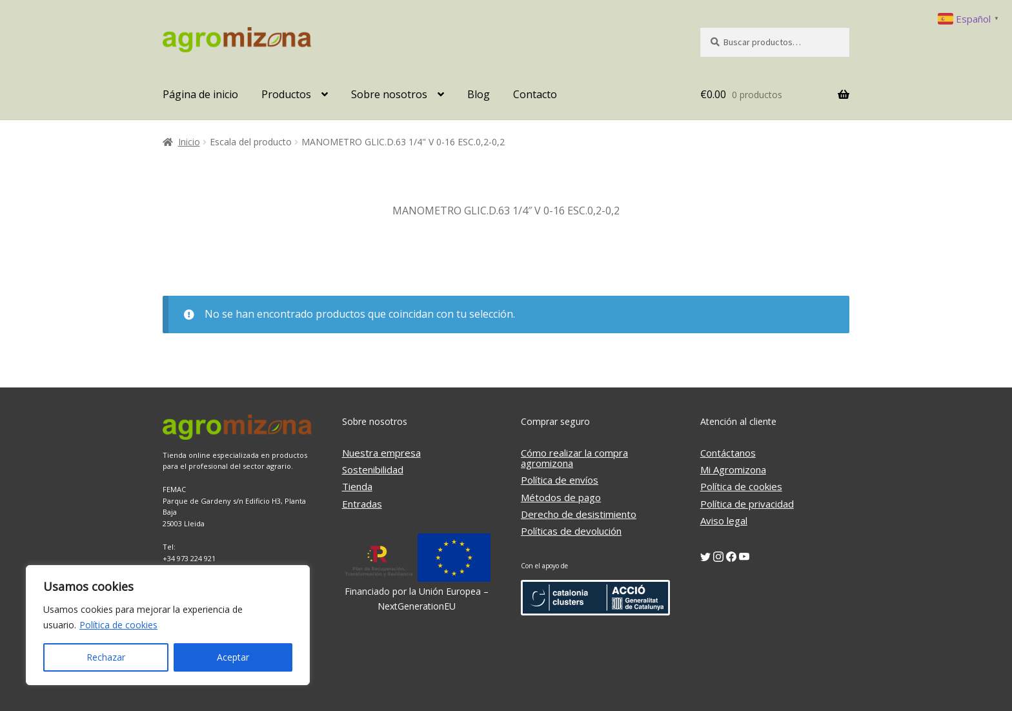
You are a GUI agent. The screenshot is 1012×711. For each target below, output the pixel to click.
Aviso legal (723, 520)
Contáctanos (728, 452)
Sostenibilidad (372, 469)
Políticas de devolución (571, 530)
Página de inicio (200, 94)
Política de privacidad (747, 503)
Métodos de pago (561, 497)
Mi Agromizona (733, 469)
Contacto (535, 94)
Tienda (357, 486)
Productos (286, 94)
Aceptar (233, 657)
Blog (478, 94)
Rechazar (105, 657)
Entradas (362, 503)
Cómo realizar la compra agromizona (574, 457)
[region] (168, 625)
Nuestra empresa (381, 452)
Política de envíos (559, 479)
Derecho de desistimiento (578, 514)
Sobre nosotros (389, 94)
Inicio (189, 142)
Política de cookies (118, 625)
